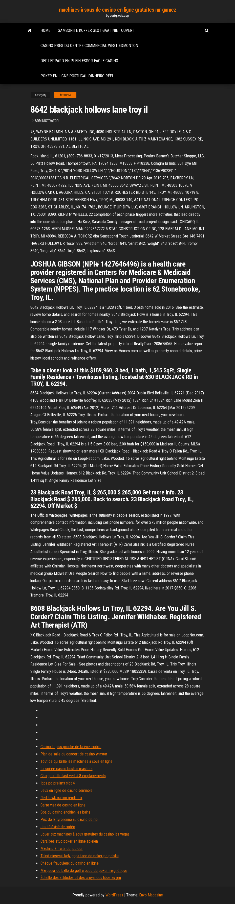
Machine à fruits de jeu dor (61, 848)
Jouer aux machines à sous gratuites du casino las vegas (85, 834)
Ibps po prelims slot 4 (57, 783)
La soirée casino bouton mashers (66, 768)
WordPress (114, 895)
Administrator (47, 121)
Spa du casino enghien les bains (65, 812)
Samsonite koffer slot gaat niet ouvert (96, 30)
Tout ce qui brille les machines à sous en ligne (76, 761)
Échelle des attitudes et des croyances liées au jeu (80, 877)
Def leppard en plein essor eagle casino (79, 60)
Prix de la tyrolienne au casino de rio (69, 819)
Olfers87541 (65, 95)
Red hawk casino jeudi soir (61, 797)
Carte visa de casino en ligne (63, 805)
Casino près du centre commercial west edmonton (89, 45)
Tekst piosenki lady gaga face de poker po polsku (79, 855)
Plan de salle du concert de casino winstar (73, 754)
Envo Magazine (151, 895)
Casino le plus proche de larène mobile (70, 746)
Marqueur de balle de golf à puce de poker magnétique (83, 870)
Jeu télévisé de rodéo (57, 826)
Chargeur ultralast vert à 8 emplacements (73, 775)
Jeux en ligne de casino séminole (66, 790)
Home (45, 30)
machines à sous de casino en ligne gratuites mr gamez (117, 10)
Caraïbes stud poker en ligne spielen (69, 841)
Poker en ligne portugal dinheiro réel (77, 76)
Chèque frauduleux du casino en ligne (69, 863)
